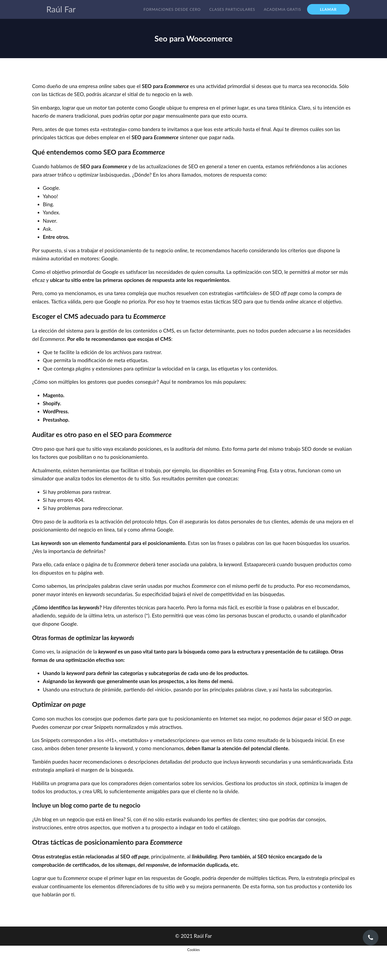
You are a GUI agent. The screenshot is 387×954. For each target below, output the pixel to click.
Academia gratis (282, 9)
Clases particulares (232, 9)
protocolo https (149, 521)
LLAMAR (328, 9)
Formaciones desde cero (171, 9)
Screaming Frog (250, 470)
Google (165, 529)
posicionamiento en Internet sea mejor (218, 718)
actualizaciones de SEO (172, 166)
